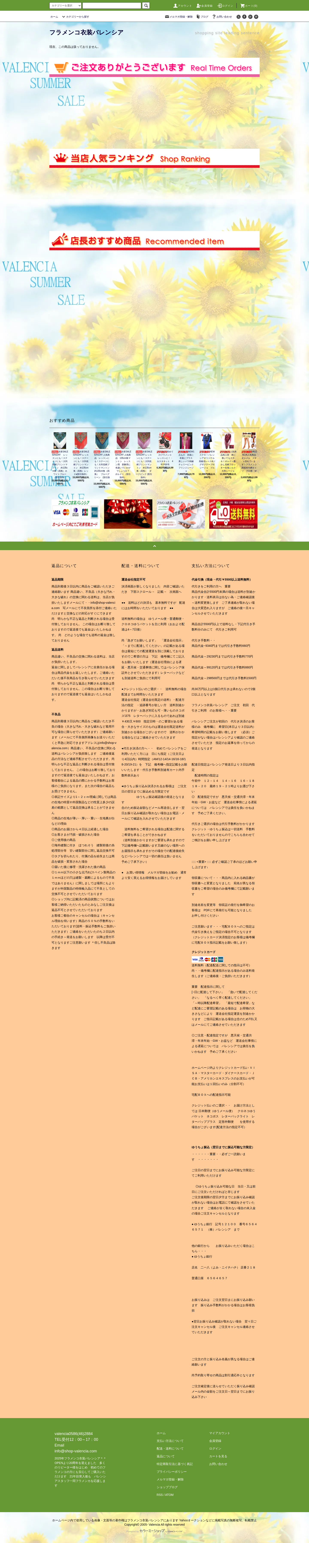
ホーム (54, 16)
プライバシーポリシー (172, 1471)
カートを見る (218, 1456)
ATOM (169, 1494)
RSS (160, 1494)
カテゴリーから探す (75, 16)
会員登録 (204, 5)
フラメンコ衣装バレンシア (86, 32)
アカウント (182, 5)
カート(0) (249, 5)
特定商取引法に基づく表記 (175, 1464)
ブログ (201, 16)
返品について (166, 1456)
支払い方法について (170, 1440)
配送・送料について (170, 1448)
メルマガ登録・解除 (178, 16)
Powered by (154, 1531)
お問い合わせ (221, 16)
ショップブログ (167, 1487)
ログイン (225, 5)
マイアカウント (219, 1433)
